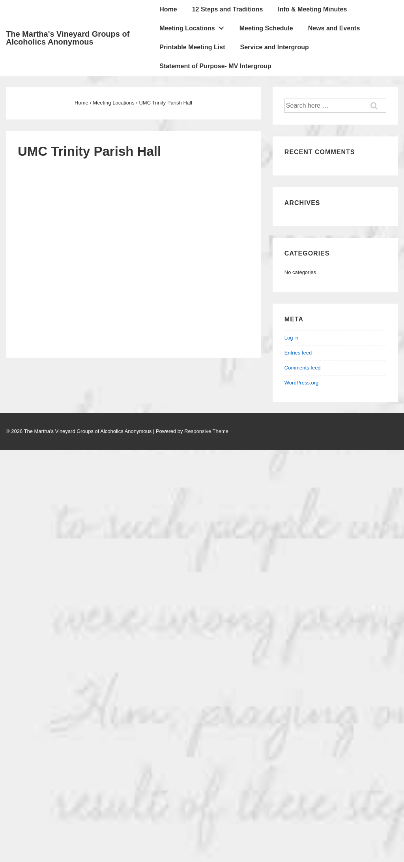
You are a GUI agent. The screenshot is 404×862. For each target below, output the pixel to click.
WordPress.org (301, 383)
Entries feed (298, 353)
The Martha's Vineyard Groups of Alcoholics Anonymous (67, 38)
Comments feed (302, 368)
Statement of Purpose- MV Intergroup (215, 66)
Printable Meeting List (192, 47)
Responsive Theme (206, 431)
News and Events (334, 28)
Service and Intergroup (274, 47)
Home (168, 9)
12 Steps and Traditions (227, 9)
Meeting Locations (193, 26)
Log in (291, 338)
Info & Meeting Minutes (312, 9)
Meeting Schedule (266, 28)
